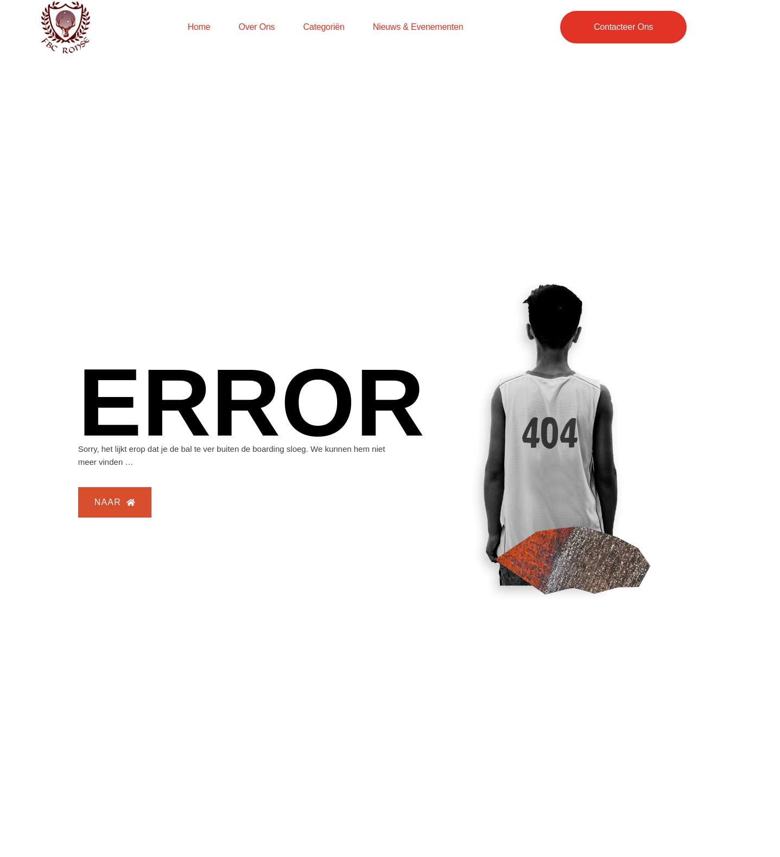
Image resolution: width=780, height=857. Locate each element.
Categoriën (323, 26)
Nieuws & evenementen (418, 26)
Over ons (257, 26)
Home (199, 26)
